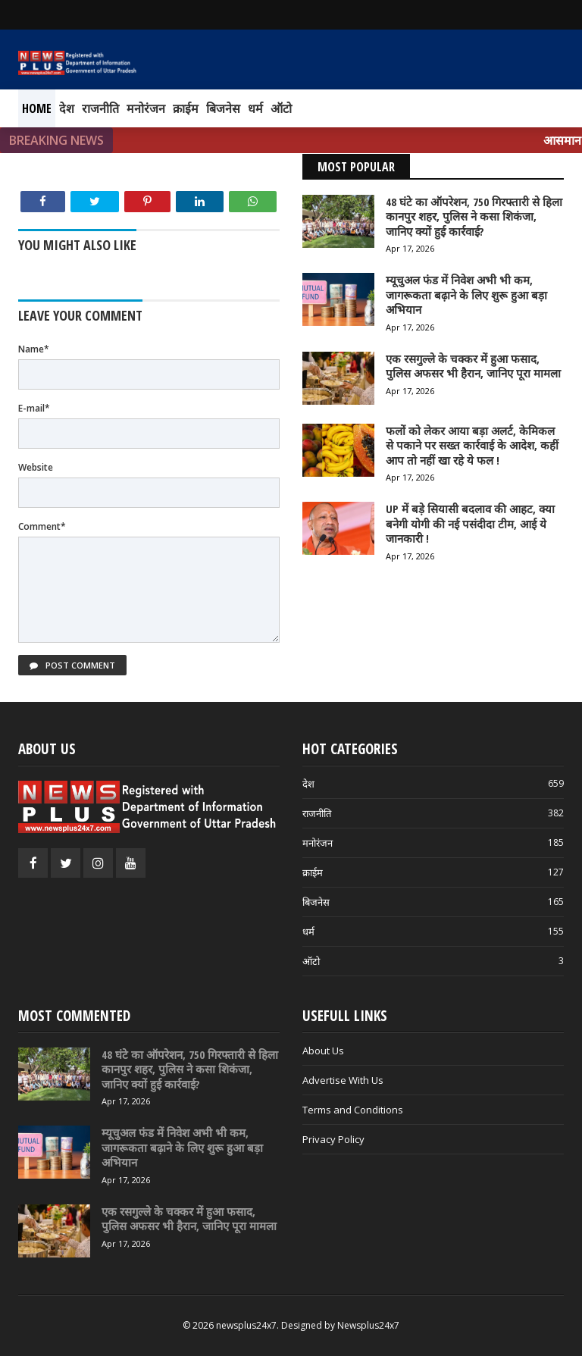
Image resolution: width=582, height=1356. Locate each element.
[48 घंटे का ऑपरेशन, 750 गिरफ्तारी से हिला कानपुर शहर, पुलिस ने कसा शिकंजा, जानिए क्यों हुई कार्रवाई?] (54, 1074)
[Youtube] (131, 863)
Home (37, 108)
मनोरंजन (146, 108)
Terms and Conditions (352, 1109)
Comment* (42, 526)
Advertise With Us (342, 1080)
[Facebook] (33, 863)
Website (35, 467)
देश (66, 108)
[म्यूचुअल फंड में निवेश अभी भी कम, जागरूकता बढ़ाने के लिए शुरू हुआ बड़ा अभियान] (54, 1152)
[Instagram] (98, 863)
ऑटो (281, 108)
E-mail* (34, 408)
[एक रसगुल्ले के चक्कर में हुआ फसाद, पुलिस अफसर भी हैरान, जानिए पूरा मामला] (54, 1230)
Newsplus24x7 (368, 1325)
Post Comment (72, 665)
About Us (323, 1050)
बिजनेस (223, 108)
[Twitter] (65, 863)
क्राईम (186, 108)
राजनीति (100, 108)
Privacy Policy (333, 1139)
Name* (33, 349)
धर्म (255, 108)
